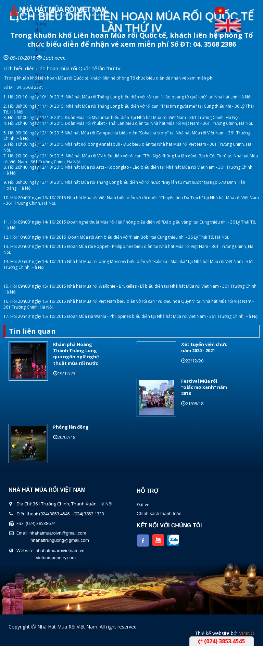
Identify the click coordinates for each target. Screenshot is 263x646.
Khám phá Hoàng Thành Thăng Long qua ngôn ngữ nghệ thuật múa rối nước (76, 353)
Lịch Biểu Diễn (37, 115)
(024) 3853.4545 (221, 641)
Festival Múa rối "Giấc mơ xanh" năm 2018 (204, 387)
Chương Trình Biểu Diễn (37, 80)
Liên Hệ (37, 167)
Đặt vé (143, 504)
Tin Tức (37, 143)
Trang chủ (37, 27)
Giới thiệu (37, 48)
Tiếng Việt (220, 9)
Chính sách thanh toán (159, 513)
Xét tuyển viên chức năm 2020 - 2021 (204, 347)
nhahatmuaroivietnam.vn (60, 550)
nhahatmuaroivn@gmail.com (57, 533)
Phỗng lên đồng (71, 427)
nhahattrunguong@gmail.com (59, 540)
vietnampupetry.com (56, 557)
